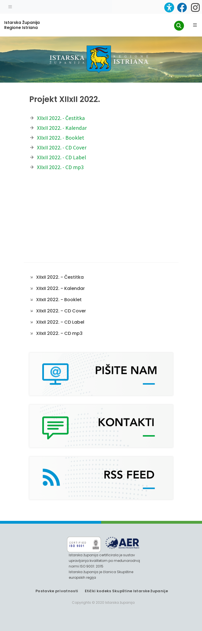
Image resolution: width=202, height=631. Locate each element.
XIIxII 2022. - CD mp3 (60, 167)
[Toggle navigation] (10, 6)
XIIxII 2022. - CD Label (61, 157)
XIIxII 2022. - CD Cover (61, 147)
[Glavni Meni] (195, 25)
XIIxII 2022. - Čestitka (61, 118)
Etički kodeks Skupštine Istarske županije (126, 591)
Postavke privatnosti (56, 591)
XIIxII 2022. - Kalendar (62, 127)
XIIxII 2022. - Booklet (60, 137)
